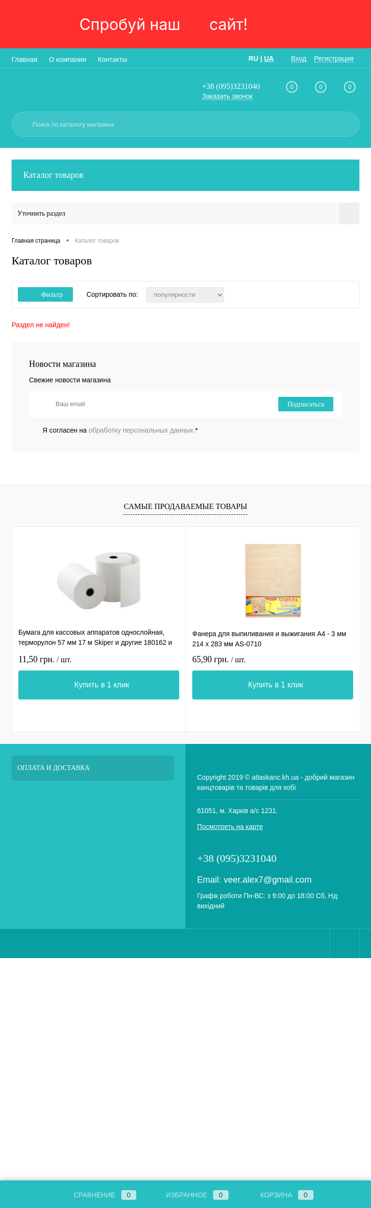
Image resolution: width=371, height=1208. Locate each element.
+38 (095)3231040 (231, 86)
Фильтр (45, 294)
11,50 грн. (44, 659)
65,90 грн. (219, 659)
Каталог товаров (185, 175)
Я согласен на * (120, 430)
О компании (67, 59)
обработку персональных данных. (142, 430)
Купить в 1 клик (101, 685)
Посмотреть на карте (230, 826)
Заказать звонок (227, 96)
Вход (299, 58)
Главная (24, 59)
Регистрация (334, 58)
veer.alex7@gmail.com (268, 880)
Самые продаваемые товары (185, 506)
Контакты (112, 59)
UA (268, 58)
